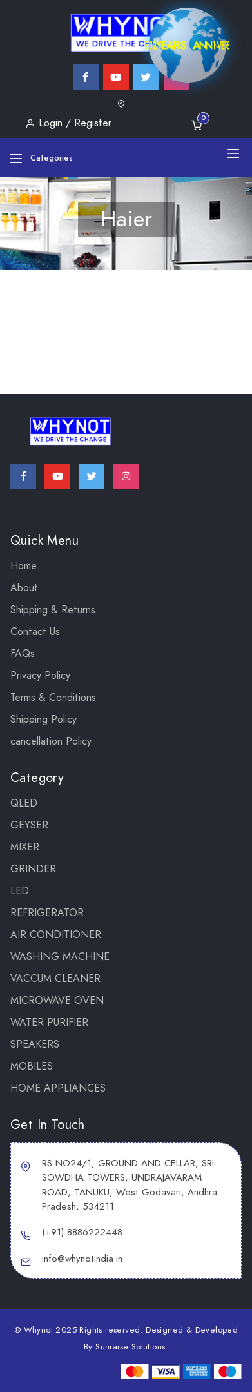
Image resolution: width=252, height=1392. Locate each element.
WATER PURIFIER (49, 1022)
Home (23, 566)
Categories (41, 158)
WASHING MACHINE (60, 957)
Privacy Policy (40, 676)
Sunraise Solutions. (131, 1347)
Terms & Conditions (53, 698)
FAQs (22, 654)
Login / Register (68, 123)
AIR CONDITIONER (55, 935)
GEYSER (29, 825)
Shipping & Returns (52, 610)
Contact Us (35, 632)
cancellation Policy (51, 741)
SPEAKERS (34, 1044)
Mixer (24, 847)
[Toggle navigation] (233, 152)
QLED (23, 803)
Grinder (33, 869)
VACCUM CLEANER (55, 979)
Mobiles (31, 1066)
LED (19, 891)
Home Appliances (58, 1088)
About (24, 588)
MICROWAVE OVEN (57, 1001)
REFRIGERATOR (47, 913)
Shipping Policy (43, 719)
